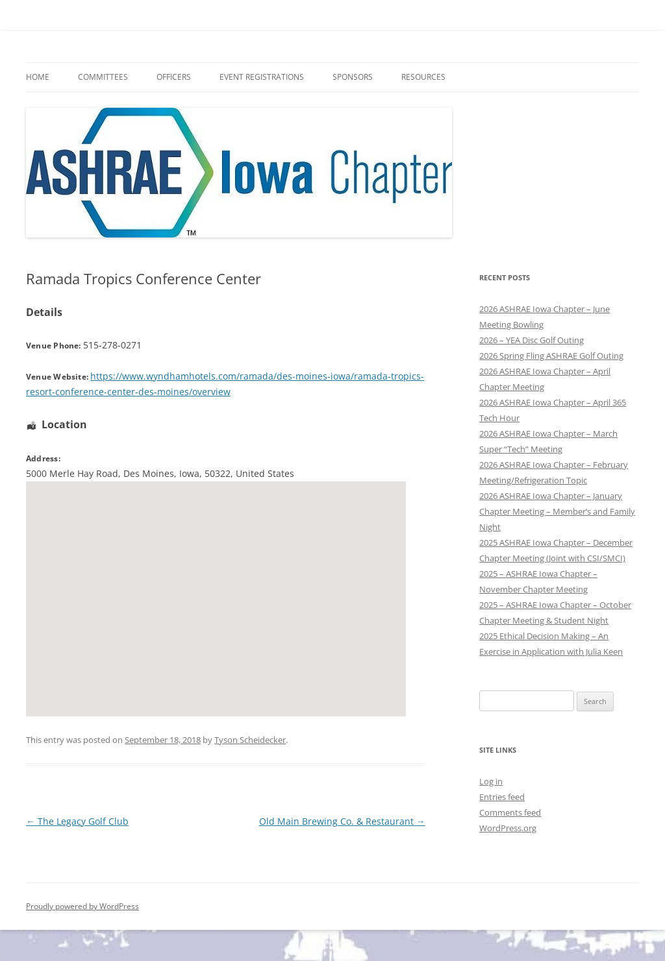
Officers (174, 76)
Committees (103, 76)
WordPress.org (507, 828)
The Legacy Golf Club (77, 821)
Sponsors (352, 76)
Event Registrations (262, 76)
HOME (37, 76)
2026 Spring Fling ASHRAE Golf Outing (551, 355)
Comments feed (510, 812)
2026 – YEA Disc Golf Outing (531, 340)
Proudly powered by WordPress (82, 906)
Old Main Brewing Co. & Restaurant (342, 821)
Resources (423, 76)
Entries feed (502, 797)
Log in (491, 781)
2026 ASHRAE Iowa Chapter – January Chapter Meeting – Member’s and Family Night (557, 511)
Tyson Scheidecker (250, 740)
